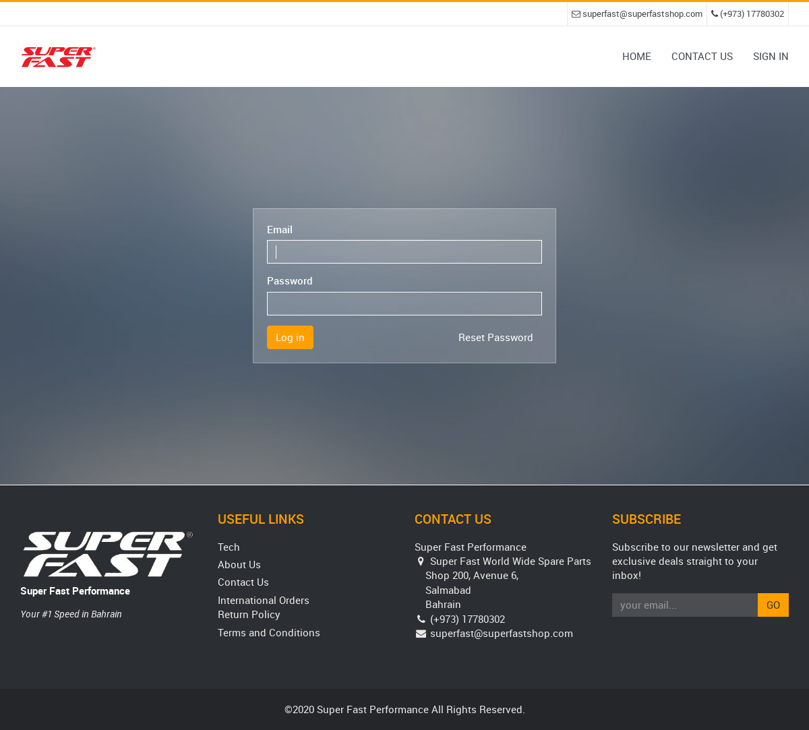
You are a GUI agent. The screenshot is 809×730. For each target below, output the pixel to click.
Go (773, 604)
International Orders (263, 600)
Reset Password (495, 337)
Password (290, 280)
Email (280, 229)
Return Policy (249, 614)
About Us (239, 564)
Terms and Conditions (269, 632)
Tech (229, 546)
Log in (290, 337)
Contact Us (243, 581)
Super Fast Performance (75, 590)
